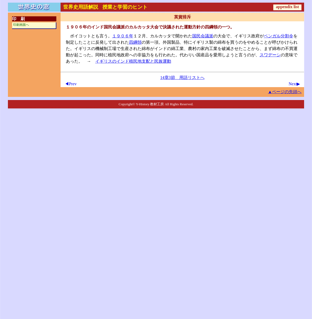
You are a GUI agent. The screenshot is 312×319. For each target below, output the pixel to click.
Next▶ (294, 84)
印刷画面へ (21, 25)
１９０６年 (122, 36)
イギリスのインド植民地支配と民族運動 (133, 61)
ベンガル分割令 (278, 36)
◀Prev (71, 84)
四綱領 (135, 42)
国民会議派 (202, 36)
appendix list (287, 6)
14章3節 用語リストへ (182, 77)
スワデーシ (270, 55)
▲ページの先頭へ (285, 91)
